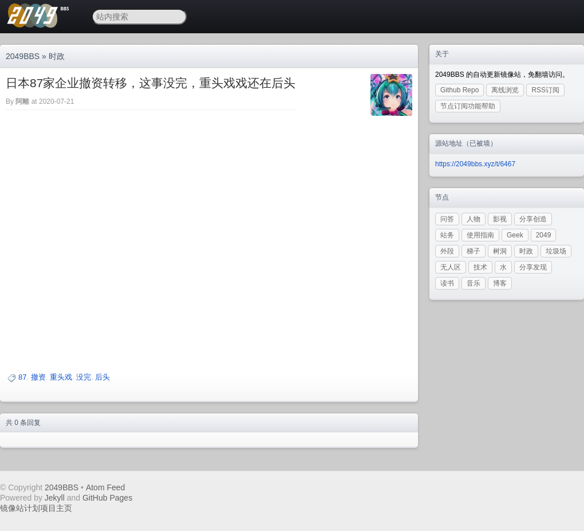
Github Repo (459, 90)
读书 (447, 283)
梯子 (473, 251)
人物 (473, 219)
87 (22, 377)
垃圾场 (556, 251)
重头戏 (61, 377)
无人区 (450, 267)
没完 (83, 377)
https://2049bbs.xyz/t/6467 (475, 164)
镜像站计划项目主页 (36, 508)
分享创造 (533, 219)
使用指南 (480, 235)
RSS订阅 (545, 90)
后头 (102, 377)
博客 (500, 283)
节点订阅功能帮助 (467, 106)
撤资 (38, 377)
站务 (447, 235)
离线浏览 (505, 90)
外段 (447, 251)
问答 (447, 219)
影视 (500, 219)
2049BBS (23, 56)
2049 (543, 235)
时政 (57, 56)
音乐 (473, 283)
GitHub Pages (107, 497)
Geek (515, 235)
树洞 (500, 251)
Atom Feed (105, 487)
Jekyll (55, 497)
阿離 (22, 101)
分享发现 (533, 267)
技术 (480, 267)
